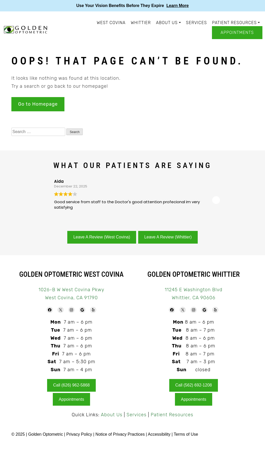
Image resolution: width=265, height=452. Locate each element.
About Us (167, 22)
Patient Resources (234, 22)
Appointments (237, 32)
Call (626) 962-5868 (71, 385)
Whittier (141, 22)
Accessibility (159, 434)
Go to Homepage (38, 104)
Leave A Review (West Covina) (101, 237)
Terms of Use (186, 434)
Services (196, 22)
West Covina (111, 22)
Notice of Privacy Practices (120, 434)
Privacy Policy (79, 434)
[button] (216, 200)
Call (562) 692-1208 (193, 385)
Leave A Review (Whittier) (168, 237)
